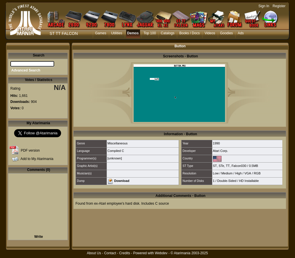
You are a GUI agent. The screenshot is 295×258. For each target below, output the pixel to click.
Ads (241, 33)
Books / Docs (189, 33)
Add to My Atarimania (36, 159)
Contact (110, 253)
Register (279, 6)
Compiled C (115, 150)
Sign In (263, 6)
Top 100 (149, 33)
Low (216, 173)
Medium (226, 173)
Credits (124, 253)
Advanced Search (25, 70)
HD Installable (249, 180)
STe (221, 165)
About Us (94, 253)
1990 (216, 143)
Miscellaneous (117, 143)
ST (215, 165)
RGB (257, 173)
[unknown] (114, 158)
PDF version (30, 150)
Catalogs (167, 33)
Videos (210, 33)
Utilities (116, 33)
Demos (133, 33)
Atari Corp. (220, 150)
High (238, 173)
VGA (247, 173)
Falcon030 (239, 165)
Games (100, 33)
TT (228, 165)
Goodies (226, 33)
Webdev (161, 253)
